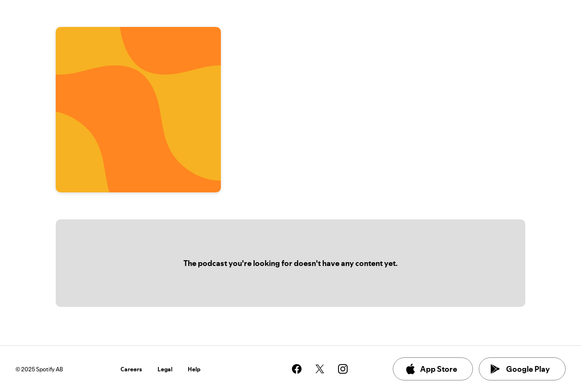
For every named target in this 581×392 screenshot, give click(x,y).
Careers (131, 369)
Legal (164, 369)
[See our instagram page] (343, 369)
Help (194, 369)
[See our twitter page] (320, 369)
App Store (431, 369)
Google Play (520, 369)
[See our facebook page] (297, 369)
